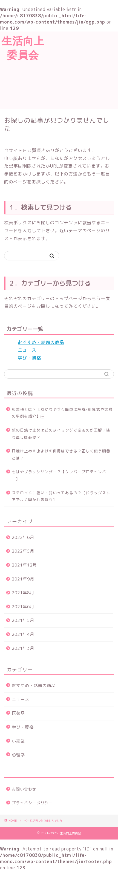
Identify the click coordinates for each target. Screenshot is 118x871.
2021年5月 (23, 620)
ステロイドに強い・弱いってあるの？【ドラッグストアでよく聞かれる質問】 (61, 496)
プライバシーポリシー (32, 802)
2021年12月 (24, 565)
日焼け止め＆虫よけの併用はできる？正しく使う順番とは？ (61, 454)
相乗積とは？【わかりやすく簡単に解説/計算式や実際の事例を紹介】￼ (62, 413)
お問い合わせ (24, 789)
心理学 (18, 755)
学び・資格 (29, 358)
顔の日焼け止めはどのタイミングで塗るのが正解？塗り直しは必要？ (61, 433)
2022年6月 (23, 537)
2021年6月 (23, 607)
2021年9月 (23, 579)
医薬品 (18, 713)
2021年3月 (23, 648)
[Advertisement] (82, 69)
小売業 (18, 741)
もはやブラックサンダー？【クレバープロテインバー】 (59, 475)
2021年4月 (23, 634)
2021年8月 (23, 593)
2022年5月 (23, 551)
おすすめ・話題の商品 (41, 342)
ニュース (27, 350)
